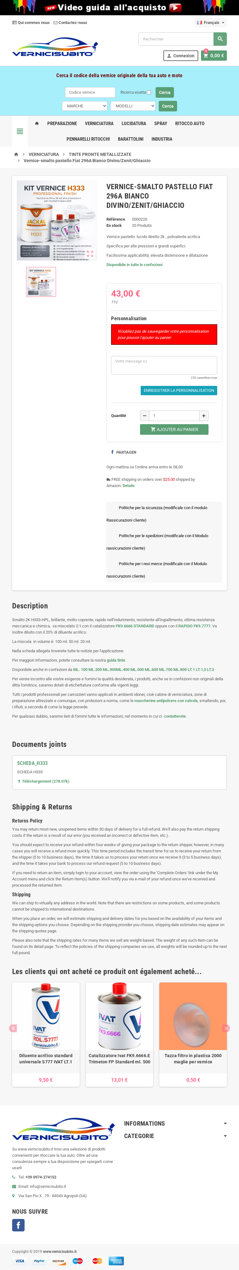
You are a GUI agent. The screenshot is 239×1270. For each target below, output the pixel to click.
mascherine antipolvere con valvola (166, 700)
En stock (114, 225)
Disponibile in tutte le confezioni (134, 264)
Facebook (18, 1225)
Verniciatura (99, 123)
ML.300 (109, 669)
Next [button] (226, 1028)
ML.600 (151, 669)
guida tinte (115, 660)
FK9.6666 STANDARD (135, 626)
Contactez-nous (70, 22)
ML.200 (95, 669)
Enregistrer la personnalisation (179, 390)
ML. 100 (80, 669)
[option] (46, 1034)
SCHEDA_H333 (32, 763)
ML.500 (137, 669)
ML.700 (165, 669)
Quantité (118, 415)
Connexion (182, 56)
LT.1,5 (201, 669)
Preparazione (62, 123)
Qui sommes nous (31, 22)
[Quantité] (174, 415)
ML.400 (123, 669)
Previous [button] (13, 1028)
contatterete (174, 716)
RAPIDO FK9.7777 (194, 626)
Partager (123, 452)
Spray (160, 123)
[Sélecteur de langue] (210, 22)
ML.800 (180, 669)
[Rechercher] (182, 39)
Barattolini (130, 139)
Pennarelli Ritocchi (88, 139)
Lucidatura (134, 123)
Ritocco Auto (189, 123)
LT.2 (210, 669)
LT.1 (191, 669)
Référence (115, 219)
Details (129, 485)
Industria (162, 139)
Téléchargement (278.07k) (43, 781)
